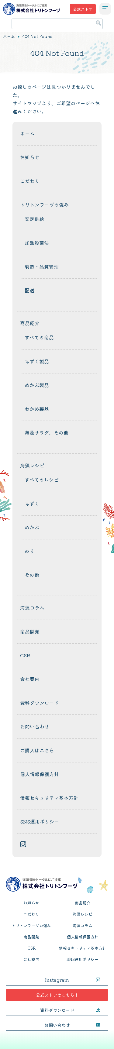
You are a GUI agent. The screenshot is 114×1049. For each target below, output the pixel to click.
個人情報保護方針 (39, 774)
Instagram (57, 980)
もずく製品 (37, 361)
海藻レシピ (32, 465)
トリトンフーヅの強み (44, 204)
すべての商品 (39, 337)
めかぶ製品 (37, 385)
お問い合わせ (34, 726)
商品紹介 (30, 323)
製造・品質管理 (42, 266)
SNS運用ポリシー (39, 821)
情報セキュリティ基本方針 (49, 797)
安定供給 (34, 218)
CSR (25, 655)
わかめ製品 (37, 408)
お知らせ (30, 157)
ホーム (9, 36)
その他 (32, 574)
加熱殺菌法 (37, 242)
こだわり (30, 180)
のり (29, 551)
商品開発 (30, 631)
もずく (32, 503)
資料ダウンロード (39, 702)
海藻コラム (32, 607)
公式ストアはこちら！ (57, 995)
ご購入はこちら (37, 750)
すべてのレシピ (42, 479)
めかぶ (32, 527)
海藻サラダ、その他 (46, 432)
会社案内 (30, 679)
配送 (29, 290)
